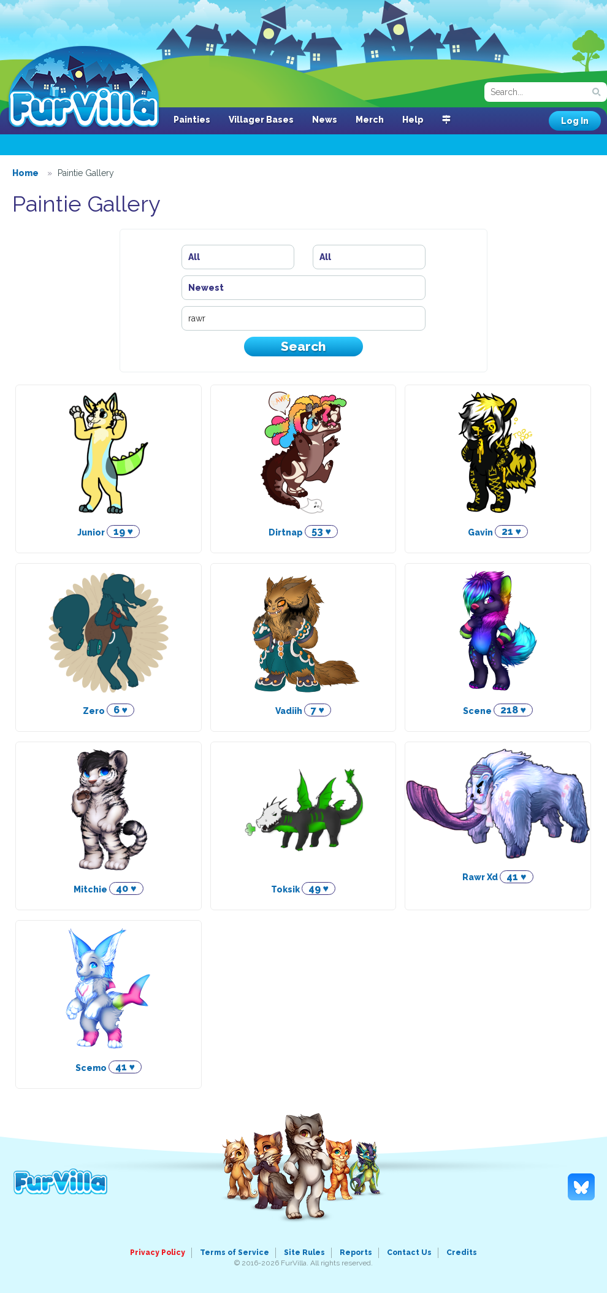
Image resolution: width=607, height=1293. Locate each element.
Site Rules (304, 1252)
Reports (356, 1252)
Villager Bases (261, 120)
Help (413, 120)
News (324, 120)
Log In (575, 121)
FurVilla (83, 88)
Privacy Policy (157, 1252)
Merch (370, 120)
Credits (461, 1252)
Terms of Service (234, 1252)
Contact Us (409, 1252)
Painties (192, 120)
